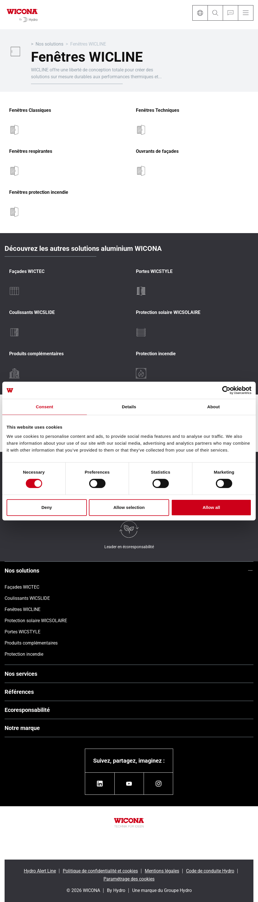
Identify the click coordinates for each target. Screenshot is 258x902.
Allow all (211, 507)
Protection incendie (156, 353)
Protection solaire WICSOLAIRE (168, 312)
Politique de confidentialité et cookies (100, 871)
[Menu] (245, 13)
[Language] (200, 13)
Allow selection (128, 507)
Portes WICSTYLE (154, 271)
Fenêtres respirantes (30, 151)
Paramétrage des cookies (129, 879)
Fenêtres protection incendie (38, 192)
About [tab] (213, 406)
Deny (46, 507)
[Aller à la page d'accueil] (22, 14)
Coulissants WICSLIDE (32, 312)
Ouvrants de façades (157, 151)
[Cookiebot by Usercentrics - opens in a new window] (226, 390)
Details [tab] (129, 406)
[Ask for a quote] (230, 13)
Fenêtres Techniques (157, 110)
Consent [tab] (44, 406)
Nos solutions (49, 44)
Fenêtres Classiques (30, 110)
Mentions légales (162, 871)
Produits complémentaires (36, 353)
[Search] (215, 13)
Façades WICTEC (26, 271)
